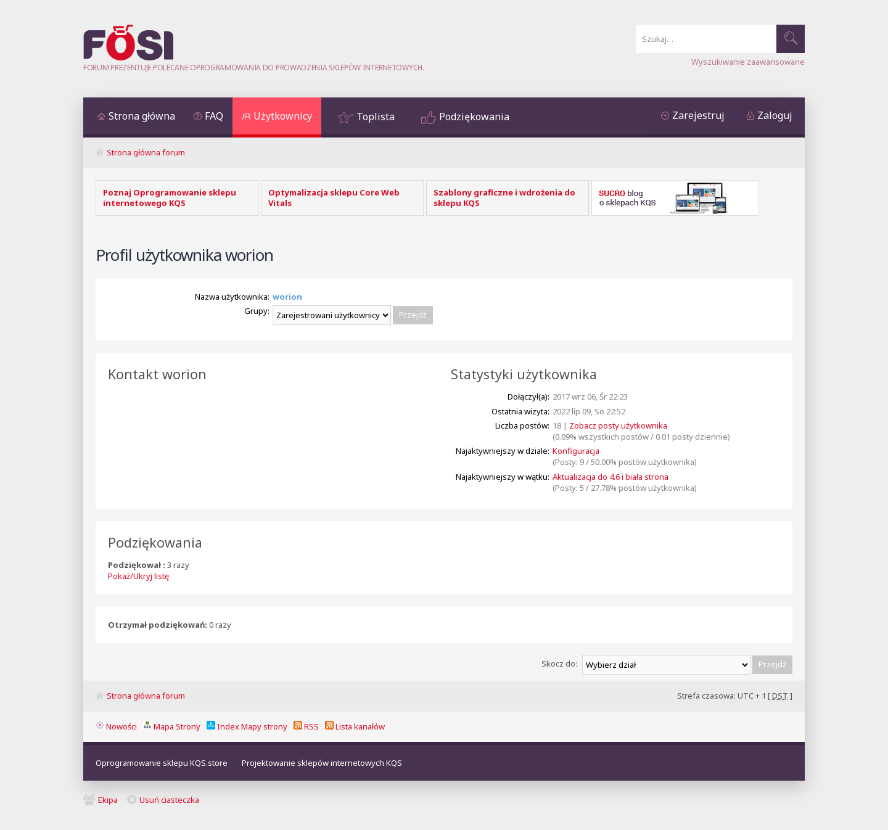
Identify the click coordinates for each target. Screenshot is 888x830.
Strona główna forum (146, 152)
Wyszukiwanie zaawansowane (748, 61)
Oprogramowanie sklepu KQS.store (162, 762)
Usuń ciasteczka (169, 799)
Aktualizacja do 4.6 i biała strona (610, 476)
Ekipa (108, 799)
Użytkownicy (282, 116)
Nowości (116, 726)
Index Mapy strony (247, 726)
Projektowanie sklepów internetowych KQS (322, 762)
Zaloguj (774, 115)
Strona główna (142, 116)
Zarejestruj (698, 115)
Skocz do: (559, 663)
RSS (306, 726)
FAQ (214, 116)
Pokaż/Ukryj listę (138, 575)
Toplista (375, 116)
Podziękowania (474, 116)
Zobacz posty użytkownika (618, 425)
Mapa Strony (171, 726)
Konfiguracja (576, 450)
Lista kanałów (355, 726)
